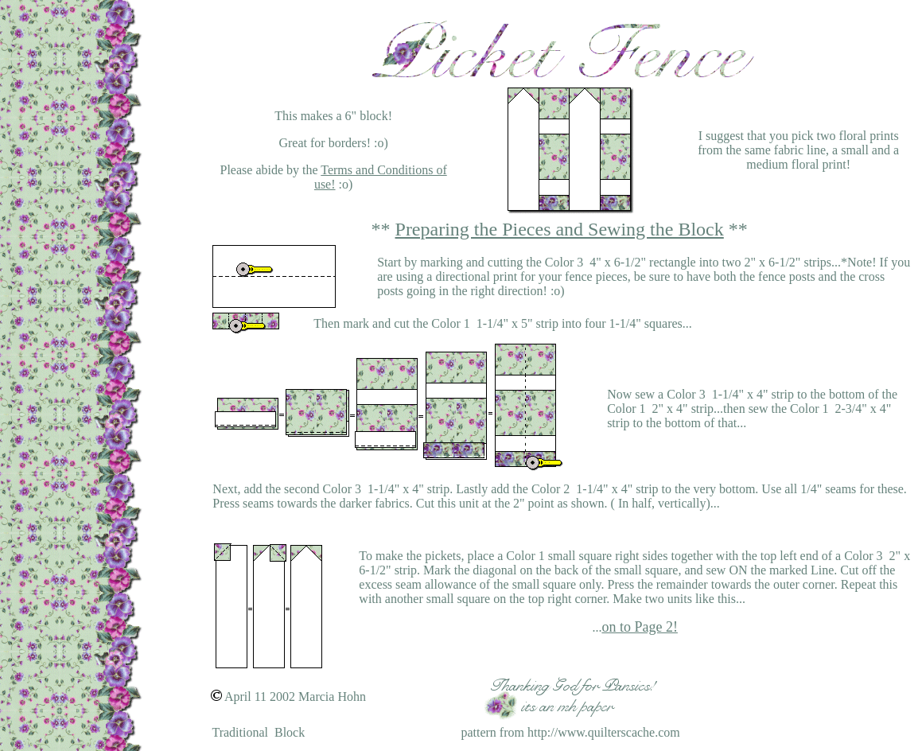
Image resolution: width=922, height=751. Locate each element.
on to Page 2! (639, 627)
